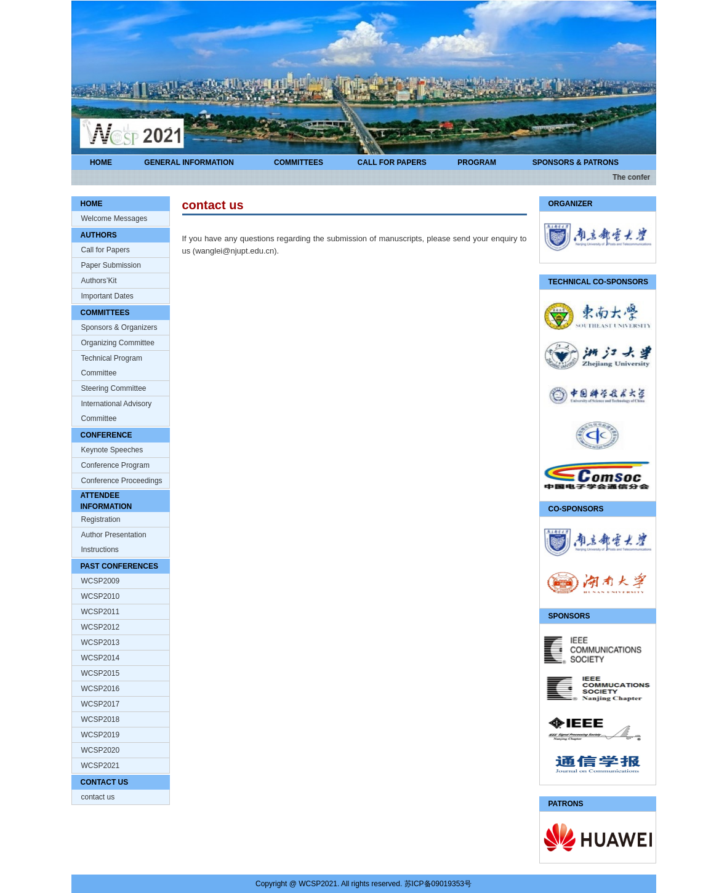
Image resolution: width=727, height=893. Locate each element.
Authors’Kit (99, 280)
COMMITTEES (298, 162)
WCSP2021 (100, 765)
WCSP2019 (100, 735)
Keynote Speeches (112, 450)
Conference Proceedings (122, 480)
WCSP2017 (100, 704)
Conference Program (115, 465)
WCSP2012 (100, 627)
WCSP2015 (100, 673)
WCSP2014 (100, 658)
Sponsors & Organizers (119, 327)
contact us (98, 797)
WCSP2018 (100, 719)
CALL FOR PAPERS (392, 162)
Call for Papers (105, 250)
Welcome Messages (114, 218)
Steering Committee (114, 388)
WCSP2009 (100, 581)
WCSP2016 (100, 688)
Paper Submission (111, 265)
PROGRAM (476, 162)
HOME (101, 162)
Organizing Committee (118, 342)
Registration (101, 519)
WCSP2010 (100, 596)
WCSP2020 (100, 750)
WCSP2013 (100, 642)
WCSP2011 (100, 611)
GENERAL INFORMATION (189, 162)
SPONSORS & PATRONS (575, 162)
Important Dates (107, 296)
